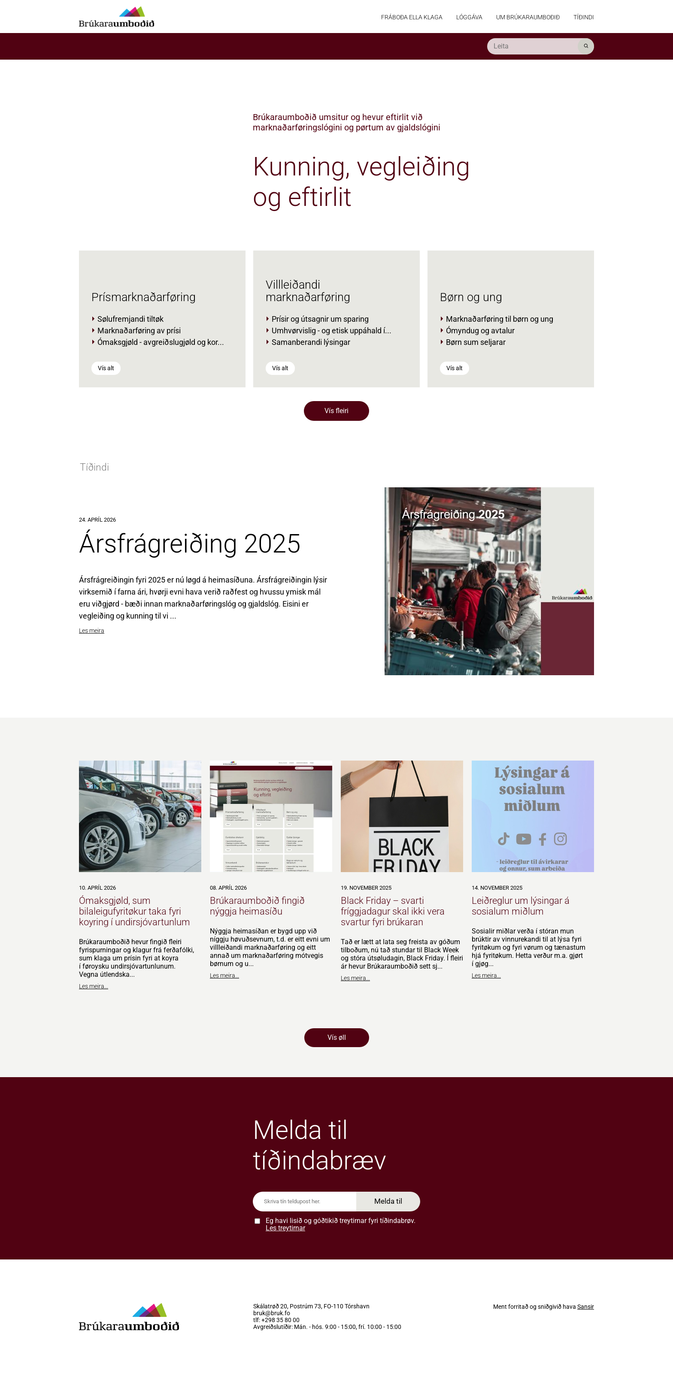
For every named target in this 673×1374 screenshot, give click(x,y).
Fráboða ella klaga (412, 17)
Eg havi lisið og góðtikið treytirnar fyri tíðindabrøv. (340, 1224)
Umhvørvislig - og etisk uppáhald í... (331, 330)
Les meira (91, 630)
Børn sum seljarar (476, 342)
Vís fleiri (336, 411)
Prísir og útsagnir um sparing (320, 318)
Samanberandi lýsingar (311, 342)
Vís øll (336, 1037)
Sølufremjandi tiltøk (130, 318)
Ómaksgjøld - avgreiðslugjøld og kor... (160, 342)
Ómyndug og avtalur (480, 330)
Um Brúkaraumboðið (528, 17)
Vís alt (106, 368)
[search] (540, 46)
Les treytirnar (285, 1228)
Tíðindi (583, 17)
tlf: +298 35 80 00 (276, 1320)
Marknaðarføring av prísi (139, 330)
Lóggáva (469, 17)
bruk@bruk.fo (271, 1313)
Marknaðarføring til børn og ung (499, 318)
